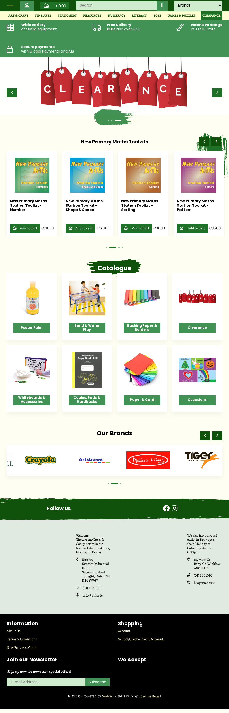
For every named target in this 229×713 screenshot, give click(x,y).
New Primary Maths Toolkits (114, 144)
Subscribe (98, 686)
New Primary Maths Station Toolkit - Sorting (195, 207)
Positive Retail (150, 699)
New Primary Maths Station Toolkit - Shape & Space (139, 207)
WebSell (107, 699)
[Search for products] (115, 7)
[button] (12, 94)
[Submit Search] (161, 7)
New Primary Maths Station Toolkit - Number (84, 207)
